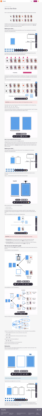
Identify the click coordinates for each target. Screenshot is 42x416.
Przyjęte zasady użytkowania (11, 414)
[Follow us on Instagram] (39, 410)
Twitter (20, 405)
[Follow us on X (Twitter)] (36, 410)
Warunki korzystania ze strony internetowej (21, 414)
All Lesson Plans (8, 6)
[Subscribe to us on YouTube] (40, 410)
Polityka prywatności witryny (31, 414)
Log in (31, 1)
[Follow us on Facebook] (37, 410)
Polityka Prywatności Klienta (4, 414)
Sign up (35, 1)
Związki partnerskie (38, 414)
